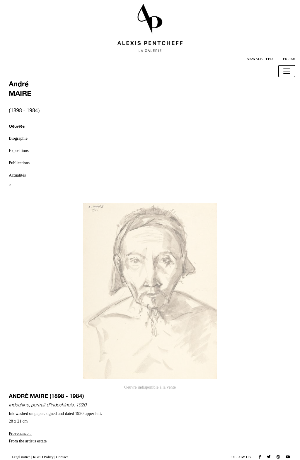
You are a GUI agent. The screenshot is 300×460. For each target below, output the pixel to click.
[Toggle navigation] (286, 71)
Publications (19, 162)
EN (293, 59)
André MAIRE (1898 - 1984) (46, 395)
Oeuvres (17, 126)
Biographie (18, 138)
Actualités (17, 175)
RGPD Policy (43, 457)
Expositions (19, 150)
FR (285, 59)
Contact (62, 457)
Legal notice (21, 457)
